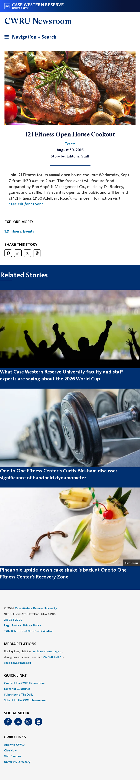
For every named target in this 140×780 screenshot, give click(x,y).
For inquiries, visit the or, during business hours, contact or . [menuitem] (34, 657)
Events (28, 231)
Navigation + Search (29, 38)
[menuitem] (70, 683)
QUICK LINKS (15, 676)
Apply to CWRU (14, 745)
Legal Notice (12, 625)
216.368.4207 (52, 657)
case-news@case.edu (17, 663)
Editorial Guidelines (17, 689)
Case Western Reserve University (36, 608)
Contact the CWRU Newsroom (24, 683)
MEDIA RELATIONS (20, 644)
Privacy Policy (32, 625)
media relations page (45, 651)
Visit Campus (12, 756)
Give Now (10, 750)
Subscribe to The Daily (18, 694)
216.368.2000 (13, 620)
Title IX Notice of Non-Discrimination (28, 631)
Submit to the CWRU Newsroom (25, 700)
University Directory (17, 762)
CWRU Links (15, 737)
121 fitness (12, 231)
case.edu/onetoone (26, 204)
